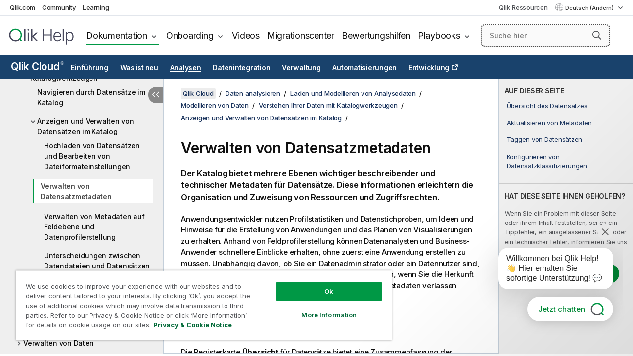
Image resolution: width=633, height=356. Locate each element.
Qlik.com (22, 7)
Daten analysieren (253, 93)
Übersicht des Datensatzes (547, 106)
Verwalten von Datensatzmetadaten (76, 191)
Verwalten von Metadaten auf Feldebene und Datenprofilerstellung (94, 226)
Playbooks (439, 35)
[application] (549, 270)
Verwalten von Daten (58, 343)
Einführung (89, 68)
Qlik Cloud (37, 66)
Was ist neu (139, 68)
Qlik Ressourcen (523, 7)
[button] (596, 35)
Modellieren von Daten (215, 105)
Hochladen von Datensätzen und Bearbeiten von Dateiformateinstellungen (92, 156)
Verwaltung (301, 68)
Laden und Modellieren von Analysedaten (353, 93)
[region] (199, 301)
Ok (321, 284)
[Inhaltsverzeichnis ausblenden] (155, 95)
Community (59, 7)
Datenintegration (241, 68)
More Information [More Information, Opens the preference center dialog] (321, 308)
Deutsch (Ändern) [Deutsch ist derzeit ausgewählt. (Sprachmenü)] (590, 7)
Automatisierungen (364, 68)
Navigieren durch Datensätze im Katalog (91, 97)
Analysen (185, 68)
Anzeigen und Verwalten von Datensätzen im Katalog (85, 126)
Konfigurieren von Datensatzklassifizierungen (547, 161)
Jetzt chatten (561, 308)
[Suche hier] (545, 35)
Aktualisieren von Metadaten (549, 123)
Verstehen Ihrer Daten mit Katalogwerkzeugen (328, 105)
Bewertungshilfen (376, 35)
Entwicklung (428, 68)
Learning (96, 7)
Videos (246, 35)
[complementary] (566, 216)
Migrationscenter (300, 35)
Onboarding (190, 35)
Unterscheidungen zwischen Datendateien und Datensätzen (97, 260)
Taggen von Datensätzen (545, 139)
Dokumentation (116, 35)
